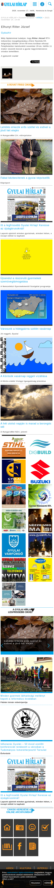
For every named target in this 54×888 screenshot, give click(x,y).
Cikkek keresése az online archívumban (19, 810)
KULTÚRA (25, 868)
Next (50, 647)
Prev (4, 647)
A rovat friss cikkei (19, 85)
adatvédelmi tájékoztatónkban (20, 872)
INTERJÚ (42, 868)
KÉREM (47, 883)
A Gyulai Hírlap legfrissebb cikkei (20, 610)
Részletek (35, 883)
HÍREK (39, 18)
